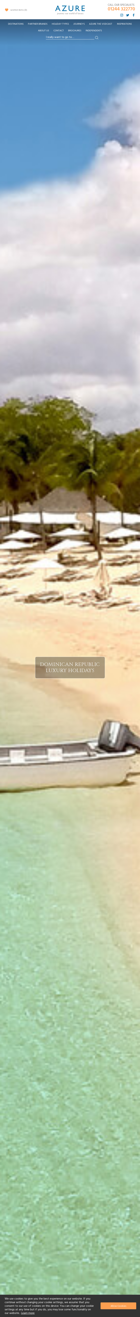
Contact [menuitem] (58, 30)
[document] (70, 1306)
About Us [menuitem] (43, 30)
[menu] (70, 28)
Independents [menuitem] (94, 30)
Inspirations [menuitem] (124, 24)
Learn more (28, 1313)
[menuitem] (16, 24)
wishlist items (18, 10)
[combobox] (70, 37)
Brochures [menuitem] (74, 30)
